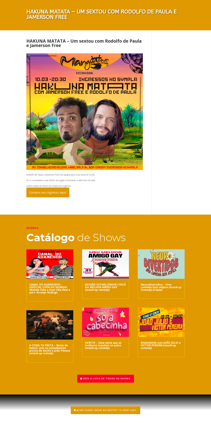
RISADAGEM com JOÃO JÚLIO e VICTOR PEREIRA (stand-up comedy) (161, 345)
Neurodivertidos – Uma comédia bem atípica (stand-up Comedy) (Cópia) (161, 287)
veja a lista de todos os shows (106, 378)
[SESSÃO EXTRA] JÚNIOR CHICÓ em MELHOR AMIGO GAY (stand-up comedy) (105, 287)
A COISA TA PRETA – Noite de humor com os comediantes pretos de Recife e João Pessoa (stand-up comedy (49, 349)
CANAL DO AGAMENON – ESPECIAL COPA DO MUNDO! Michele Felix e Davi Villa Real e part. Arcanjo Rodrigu (49, 288)
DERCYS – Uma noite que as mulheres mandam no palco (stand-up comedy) (103, 345)
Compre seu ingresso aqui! (47, 192)
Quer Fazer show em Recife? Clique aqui (106, 410)
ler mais (33, 296)
